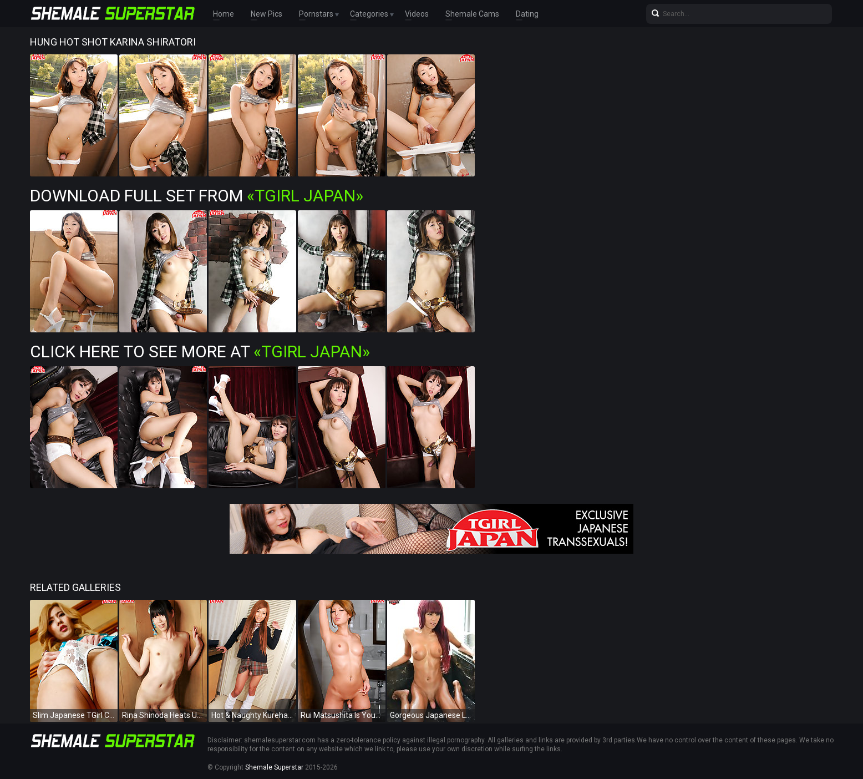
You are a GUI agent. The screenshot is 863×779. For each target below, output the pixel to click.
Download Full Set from (196, 195)
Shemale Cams (472, 13)
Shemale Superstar (274, 767)
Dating (527, 13)
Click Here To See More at (200, 351)
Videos (417, 13)
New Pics (266, 13)
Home (223, 13)
